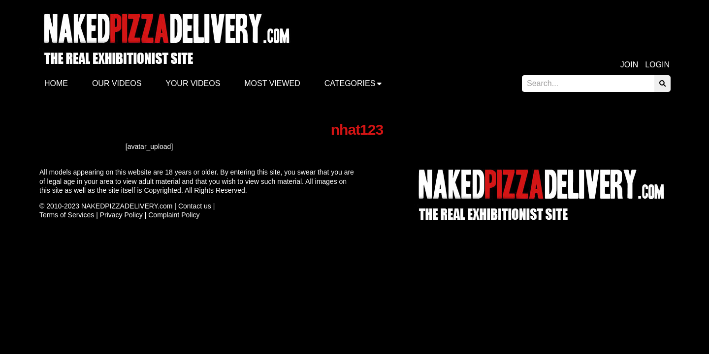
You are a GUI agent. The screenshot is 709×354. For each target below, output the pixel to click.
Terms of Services (66, 215)
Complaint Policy (173, 215)
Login (657, 64)
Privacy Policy (121, 215)
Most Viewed (272, 83)
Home (56, 83)
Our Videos (116, 83)
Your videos (192, 83)
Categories (350, 83)
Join (629, 64)
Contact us (194, 206)
